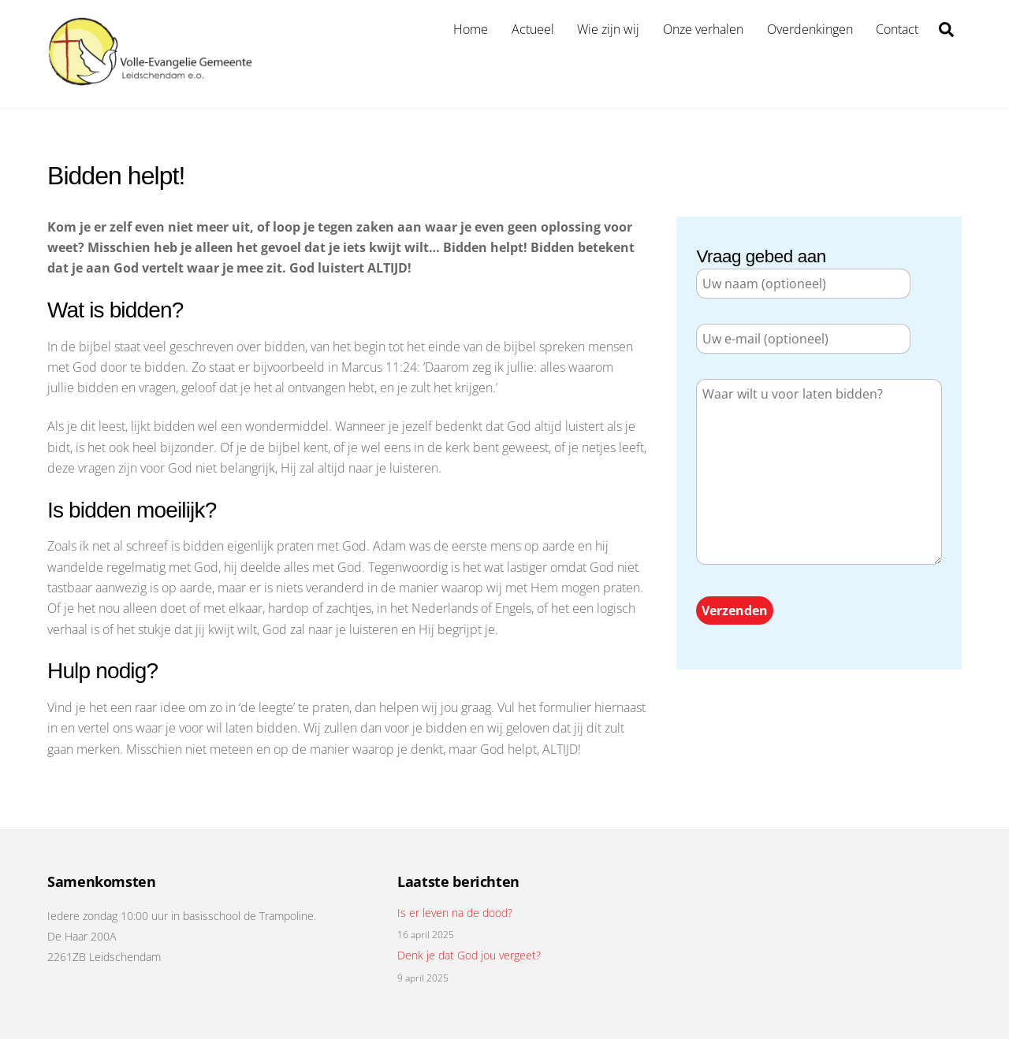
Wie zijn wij (608, 29)
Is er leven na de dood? (454, 913)
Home (470, 29)
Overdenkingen (810, 29)
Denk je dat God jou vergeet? (469, 955)
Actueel (533, 29)
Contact (897, 29)
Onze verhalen (703, 29)
